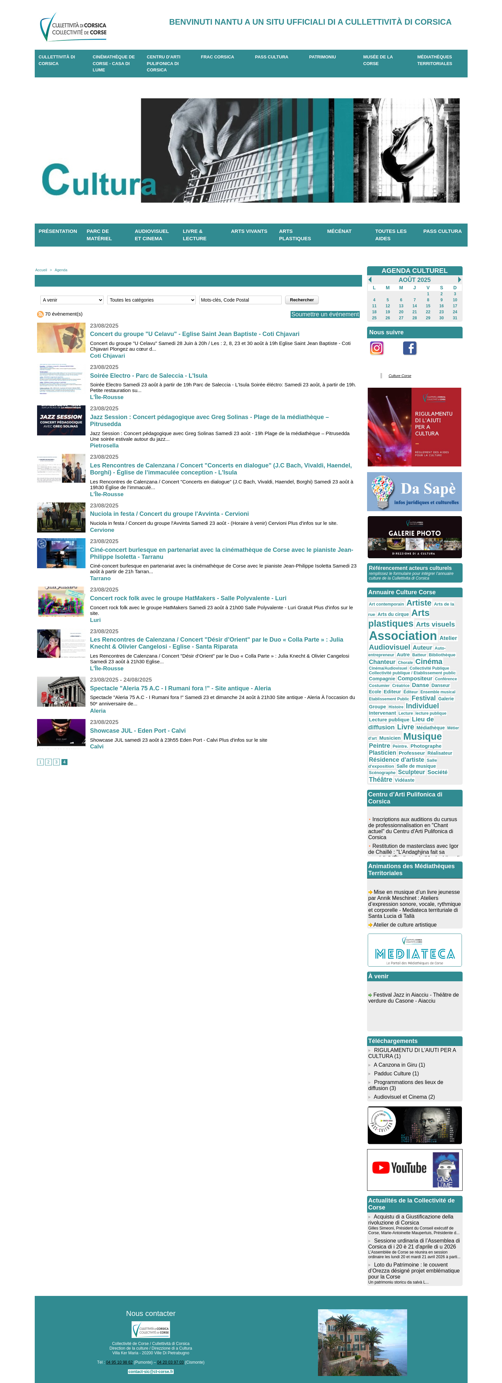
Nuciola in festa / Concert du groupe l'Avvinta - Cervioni (169, 513)
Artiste (419, 603)
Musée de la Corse (378, 60)
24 (455, 312)
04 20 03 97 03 (170, 1362)
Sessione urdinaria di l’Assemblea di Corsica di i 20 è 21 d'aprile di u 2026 (414, 1244)
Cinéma (429, 661)
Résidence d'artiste (397, 759)
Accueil (41, 270)
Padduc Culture (392, 1073)
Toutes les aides (391, 235)
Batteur (419, 655)
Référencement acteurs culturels (410, 568)
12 (387, 306)
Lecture (405, 713)
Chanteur (382, 662)
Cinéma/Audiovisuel (388, 668)
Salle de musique (416, 766)
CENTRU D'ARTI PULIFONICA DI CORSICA (164, 63)
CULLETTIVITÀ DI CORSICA (57, 60)
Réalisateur (440, 753)
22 (428, 312)
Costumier (379, 685)
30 (441, 318)
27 (401, 318)
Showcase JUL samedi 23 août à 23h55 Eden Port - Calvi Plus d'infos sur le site (179, 740)
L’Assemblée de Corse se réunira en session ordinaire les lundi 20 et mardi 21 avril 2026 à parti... (414, 1254)
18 (374, 312)
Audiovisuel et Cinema (401, 1097)
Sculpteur (411, 772)
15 (428, 306)
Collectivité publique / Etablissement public (412, 673)
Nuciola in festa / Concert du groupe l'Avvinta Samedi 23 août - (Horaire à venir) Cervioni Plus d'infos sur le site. (214, 523)
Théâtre (380, 779)
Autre (403, 654)
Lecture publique (389, 719)
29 (428, 318)
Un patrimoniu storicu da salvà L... (398, 1282)
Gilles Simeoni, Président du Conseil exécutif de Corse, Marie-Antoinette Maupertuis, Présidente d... (414, 1230)
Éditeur (410, 692)
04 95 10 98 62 (119, 1362)
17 (455, 306)
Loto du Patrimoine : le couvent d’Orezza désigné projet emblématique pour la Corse (414, 1271)
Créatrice (400, 685)
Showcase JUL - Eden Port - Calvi (138, 730)
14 (414, 306)
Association (403, 636)
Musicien (389, 738)
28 (414, 318)
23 (441, 312)
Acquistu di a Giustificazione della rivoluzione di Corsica (411, 1220)
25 (374, 318)
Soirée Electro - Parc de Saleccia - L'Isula (148, 375)
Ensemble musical (438, 692)
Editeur (392, 691)
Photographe (426, 746)
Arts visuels (435, 624)
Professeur (412, 753)
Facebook (414, 359)
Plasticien (382, 752)
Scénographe (382, 772)
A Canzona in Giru (395, 1065)
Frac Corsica (217, 56)
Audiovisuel (389, 647)
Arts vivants (249, 231)
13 (401, 306)
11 (374, 306)
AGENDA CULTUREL (415, 270)
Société (438, 772)
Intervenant (382, 713)
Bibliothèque (442, 654)
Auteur (422, 647)
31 (455, 318)
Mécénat (339, 231)
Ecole (375, 691)
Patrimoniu (322, 56)
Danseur (441, 685)
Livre (405, 727)
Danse (420, 685)
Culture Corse (400, 376)
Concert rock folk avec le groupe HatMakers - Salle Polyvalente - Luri (188, 598)
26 (387, 318)
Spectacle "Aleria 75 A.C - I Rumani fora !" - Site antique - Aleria (180, 688)
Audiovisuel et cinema (152, 235)
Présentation (58, 231)
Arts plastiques (295, 235)
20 (401, 312)
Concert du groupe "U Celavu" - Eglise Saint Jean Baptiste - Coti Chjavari (195, 334)
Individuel (422, 706)
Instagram (381, 359)
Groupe (377, 706)
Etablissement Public (389, 699)
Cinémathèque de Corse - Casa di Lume (114, 63)
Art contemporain (386, 604)
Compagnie (382, 678)
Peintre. (400, 746)
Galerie (446, 698)
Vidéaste (404, 780)
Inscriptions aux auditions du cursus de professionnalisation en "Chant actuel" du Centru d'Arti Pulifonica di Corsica (412, 830)
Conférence (446, 679)
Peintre (379, 745)
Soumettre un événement (325, 314)
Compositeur (415, 678)
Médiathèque (430, 727)
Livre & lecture (195, 235)
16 (441, 306)
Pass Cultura (272, 56)
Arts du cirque (393, 614)
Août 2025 (414, 280)
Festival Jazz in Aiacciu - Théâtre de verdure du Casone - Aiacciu (413, 1000)
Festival (424, 698)
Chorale (405, 662)
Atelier (448, 638)
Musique (422, 736)
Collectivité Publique (429, 668)
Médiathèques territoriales (435, 60)
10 (455, 300)
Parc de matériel (99, 235)
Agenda (61, 270)
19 (387, 312)
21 (414, 312)
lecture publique (431, 713)
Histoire (395, 707)
